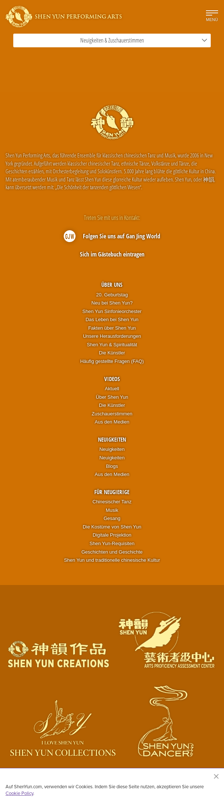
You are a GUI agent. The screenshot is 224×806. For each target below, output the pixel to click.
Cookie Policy (19, 793)
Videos (112, 378)
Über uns (111, 284)
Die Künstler (112, 353)
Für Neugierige (111, 492)
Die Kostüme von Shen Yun (112, 527)
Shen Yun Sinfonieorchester (112, 311)
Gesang (112, 518)
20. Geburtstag (112, 294)
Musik (112, 510)
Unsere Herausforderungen (112, 336)
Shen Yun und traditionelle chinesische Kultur (112, 560)
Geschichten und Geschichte (112, 552)
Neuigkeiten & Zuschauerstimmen (143, 40)
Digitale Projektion (112, 535)
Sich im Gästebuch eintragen (112, 254)
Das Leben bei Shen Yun (112, 319)
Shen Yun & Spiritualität (112, 344)
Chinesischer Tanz (112, 501)
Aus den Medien (112, 422)
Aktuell (112, 388)
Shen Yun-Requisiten (112, 543)
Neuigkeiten (112, 439)
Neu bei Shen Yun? (112, 303)
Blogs (112, 466)
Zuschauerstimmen (112, 413)
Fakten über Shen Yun (112, 328)
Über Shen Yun (112, 397)
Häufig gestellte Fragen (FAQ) (112, 361)
